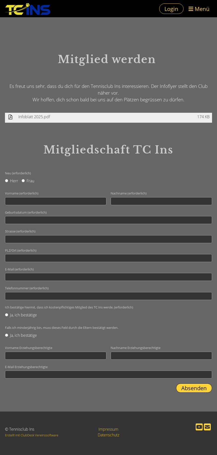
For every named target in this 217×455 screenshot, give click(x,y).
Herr (11, 181)
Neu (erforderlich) (18, 173)
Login (171, 8)
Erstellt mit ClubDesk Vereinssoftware (31, 435)
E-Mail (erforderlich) (19, 269)
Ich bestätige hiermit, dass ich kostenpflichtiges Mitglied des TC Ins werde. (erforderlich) (69, 307)
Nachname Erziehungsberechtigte (135, 347)
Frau (28, 181)
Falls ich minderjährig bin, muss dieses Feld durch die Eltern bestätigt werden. (61, 327)
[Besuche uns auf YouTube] (199, 426)
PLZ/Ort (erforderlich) (20, 250)
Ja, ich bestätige (21, 315)
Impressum (108, 429)
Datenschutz (108, 435)
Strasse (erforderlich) (20, 231)
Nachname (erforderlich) (129, 193)
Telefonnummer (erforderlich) (27, 288)
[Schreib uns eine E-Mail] (207, 426)
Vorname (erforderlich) (21, 193)
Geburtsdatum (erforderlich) (26, 212)
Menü (199, 8)
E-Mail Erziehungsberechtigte (26, 367)
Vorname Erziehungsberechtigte (28, 347)
